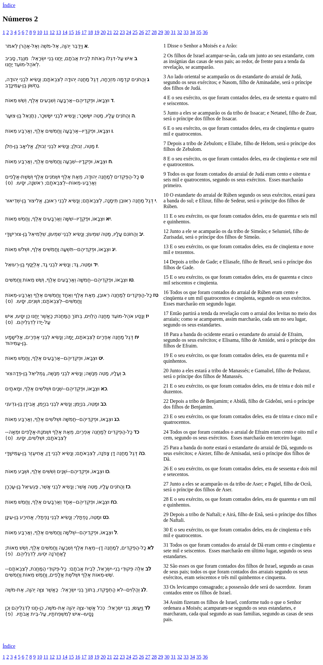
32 (179, 32)
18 (90, 32)
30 (166, 32)
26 (141, 32)
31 (173, 32)
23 (122, 32)
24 (128, 32)
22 (115, 32)
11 (45, 32)
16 (77, 32)
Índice (9, 5)
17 (83, 32)
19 (96, 32)
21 (109, 32)
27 (147, 32)
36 (205, 32)
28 (154, 32)
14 (64, 32)
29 (160, 32)
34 (192, 32)
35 (198, 32)
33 (185, 32)
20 (103, 32)
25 (134, 32)
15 (71, 32)
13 (58, 32)
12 (52, 32)
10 (39, 32)
